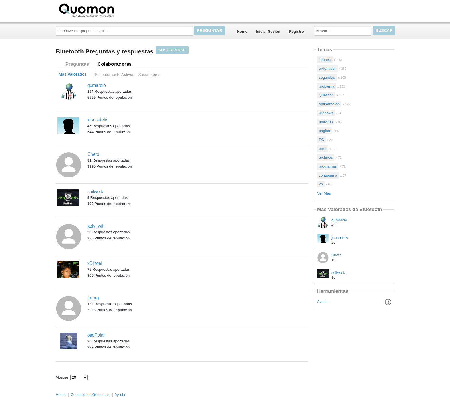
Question (326, 95)
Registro (296, 31)
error (323, 148)
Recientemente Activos (114, 74)
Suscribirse (172, 50)
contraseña (328, 175)
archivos (326, 157)
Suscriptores (149, 74)
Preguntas (77, 64)
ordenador (327, 68)
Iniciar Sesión (268, 31)
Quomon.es (105, 10)
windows (326, 113)
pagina (324, 131)
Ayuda (322, 301)
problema (326, 86)
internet (325, 59)
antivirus (326, 122)
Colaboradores (115, 64)
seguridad (327, 77)
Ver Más (324, 193)
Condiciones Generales (90, 394)
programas (328, 166)
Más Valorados (73, 74)
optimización (329, 104)
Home (242, 31)
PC (321, 139)
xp (321, 184)
